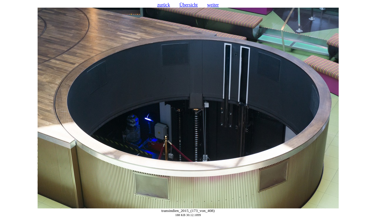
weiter (213, 4)
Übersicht (188, 4)
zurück (163, 4)
